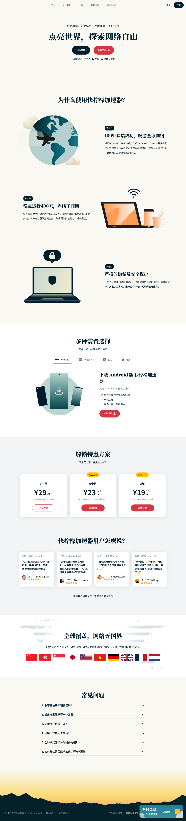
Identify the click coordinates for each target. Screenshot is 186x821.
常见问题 (111, 5)
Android (62, 359)
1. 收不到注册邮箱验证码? (93, 705)
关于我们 (66, 5)
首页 (53, 5)
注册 (179, 4)
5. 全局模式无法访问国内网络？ (93, 742)
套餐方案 (95, 5)
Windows (86, 359)
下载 (81, 5)
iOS (107, 359)
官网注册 (50, 813)
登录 (168, 4)
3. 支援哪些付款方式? (93, 724)
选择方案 (43, 507)
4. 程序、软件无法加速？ (93, 733)
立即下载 (110, 413)
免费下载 (104, 50)
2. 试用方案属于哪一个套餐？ (93, 714)
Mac (126, 359)
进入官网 (81, 50)
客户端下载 (64, 813)
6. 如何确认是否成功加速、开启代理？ (93, 751)
